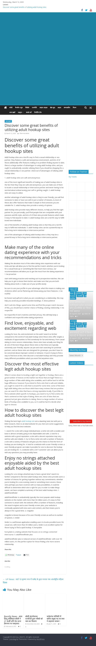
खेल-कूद (52, 107)
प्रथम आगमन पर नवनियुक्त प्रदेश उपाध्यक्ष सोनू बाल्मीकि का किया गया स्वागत (81, 306)
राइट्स (15, 112)
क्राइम (59, 107)
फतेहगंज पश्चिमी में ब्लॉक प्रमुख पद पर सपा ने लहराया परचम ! (55, 618)
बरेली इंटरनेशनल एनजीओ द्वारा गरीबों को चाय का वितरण (34, 618)
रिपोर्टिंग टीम (32, 112)
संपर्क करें (23, 112)
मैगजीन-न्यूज (19, 107)
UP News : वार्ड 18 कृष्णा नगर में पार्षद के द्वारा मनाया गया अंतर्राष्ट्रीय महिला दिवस (33, 581)
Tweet (18, 555)
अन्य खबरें (7, 112)
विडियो (27, 107)
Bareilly (78, 293)
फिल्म (74, 107)
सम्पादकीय (67, 107)
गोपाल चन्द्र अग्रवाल (24, 133)
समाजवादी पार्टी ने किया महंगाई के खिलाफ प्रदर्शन (81, 334)
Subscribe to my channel (81, 421)
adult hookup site (28, 421)
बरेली (10, 107)
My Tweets (73, 177)
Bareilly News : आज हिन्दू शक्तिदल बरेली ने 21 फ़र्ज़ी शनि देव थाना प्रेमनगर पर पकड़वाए (13, 620)
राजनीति (34, 107)
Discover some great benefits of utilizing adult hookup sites (24, 7)
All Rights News (73, 292)
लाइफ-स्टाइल (43, 107)
